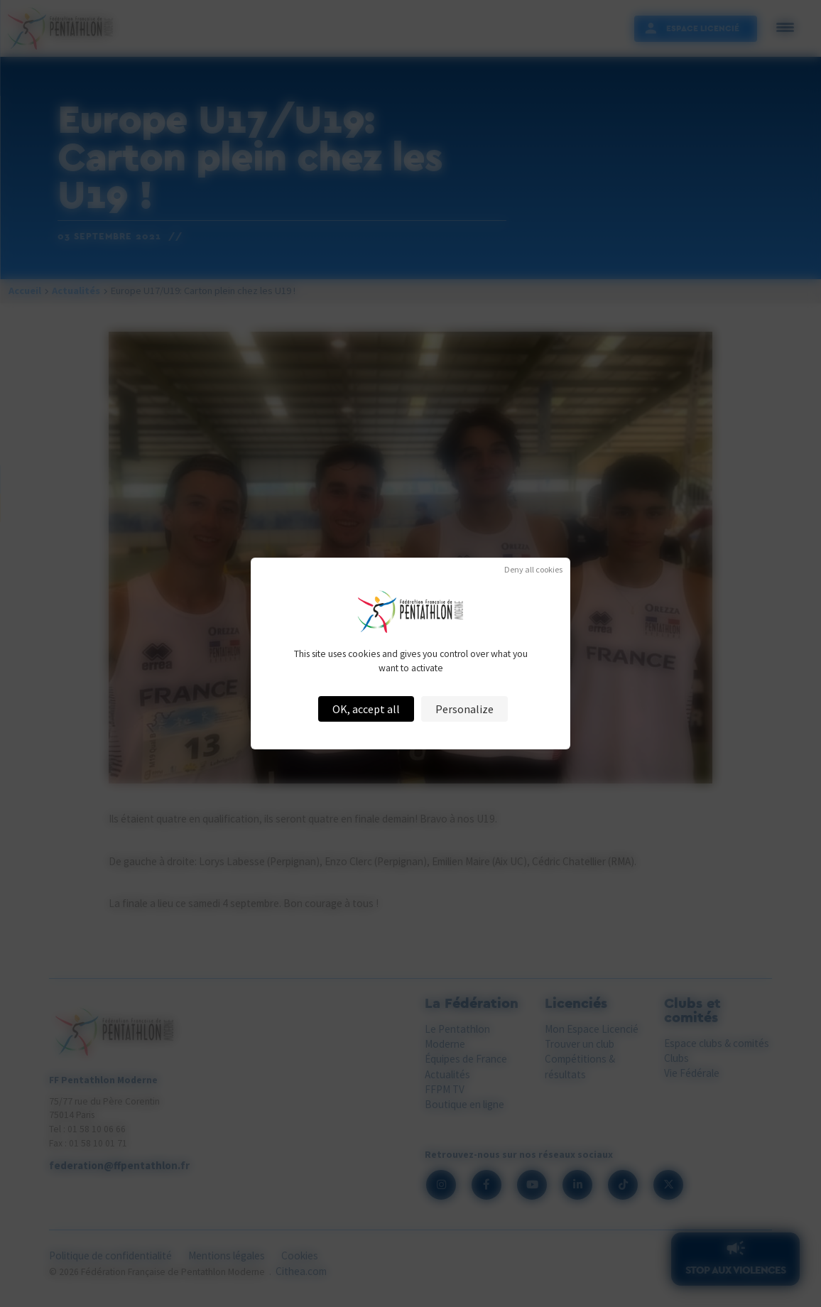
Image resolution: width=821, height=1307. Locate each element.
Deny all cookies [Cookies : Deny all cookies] (533, 569)
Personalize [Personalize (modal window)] (464, 709)
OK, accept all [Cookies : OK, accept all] (366, 709)
